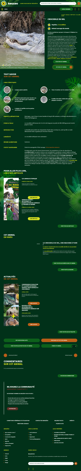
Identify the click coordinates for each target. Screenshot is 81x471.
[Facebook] (75, 9)
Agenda (7, 441)
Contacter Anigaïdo (41, 420)
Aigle (6, 458)
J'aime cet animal (64, 346)
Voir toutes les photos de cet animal (21, 346)
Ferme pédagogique (35, 439)
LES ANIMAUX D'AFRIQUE (29, 179)
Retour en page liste (22, 340)
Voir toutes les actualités (67, 332)
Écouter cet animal (64, 61)
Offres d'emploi (9, 443)
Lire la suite (33, 303)
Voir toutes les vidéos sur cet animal (64, 263)
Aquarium (32, 437)
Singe (6, 462)
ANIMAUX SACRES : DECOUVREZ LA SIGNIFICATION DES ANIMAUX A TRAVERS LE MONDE (31, 202)
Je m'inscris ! (12, 408)
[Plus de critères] (78, 3)
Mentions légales (23, 423)
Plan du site (60, 423)
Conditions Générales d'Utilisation (18, 420)
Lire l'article (33, 197)
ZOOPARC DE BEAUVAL (59, 432)
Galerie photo (58, 420)
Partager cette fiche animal (59, 340)
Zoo (31, 434)
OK (75, 463)
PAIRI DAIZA (57, 440)
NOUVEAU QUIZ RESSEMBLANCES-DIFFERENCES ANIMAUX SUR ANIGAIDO (30, 308)
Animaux (68, 14)
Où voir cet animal (64, 67)
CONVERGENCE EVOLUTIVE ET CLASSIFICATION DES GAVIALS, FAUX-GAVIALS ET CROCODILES (30, 287)
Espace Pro (8, 445)
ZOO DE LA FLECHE (59, 443)
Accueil (63, 14)
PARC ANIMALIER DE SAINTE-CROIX (63, 438)
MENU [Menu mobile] (4, 9)
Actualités (8, 434)
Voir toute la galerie (67, 269)
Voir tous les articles (67, 226)
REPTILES (73, 14)
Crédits (71, 420)
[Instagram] (78, 9)
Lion (6, 456)
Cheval (7, 454)
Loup (6, 460)
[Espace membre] (66, 9)
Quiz (6, 439)
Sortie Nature (33, 432)
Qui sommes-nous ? (10, 432)
